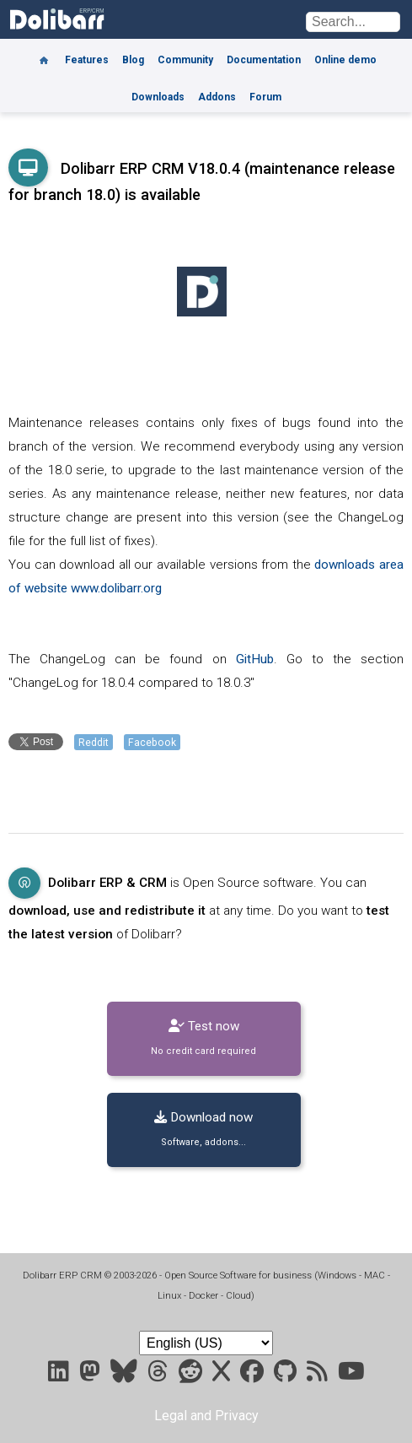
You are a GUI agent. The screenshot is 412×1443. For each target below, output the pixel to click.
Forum (265, 97)
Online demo (345, 60)
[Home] (44, 54)
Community (185, 60)
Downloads (158, 97)
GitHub (255, 659)
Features (87, 60)
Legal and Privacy (206, 1416)
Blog (133, 60)
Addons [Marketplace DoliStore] (217, 97)
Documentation (264, 60)
